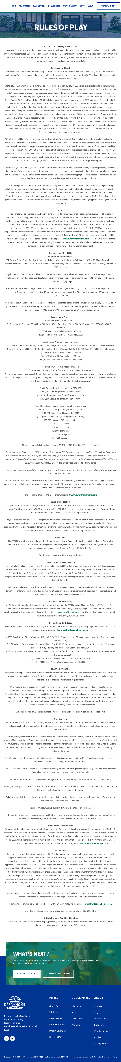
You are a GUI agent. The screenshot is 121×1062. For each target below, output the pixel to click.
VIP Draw (53, 1012)
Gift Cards (76, 1006)
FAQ (96, 1012)
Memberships (101, 1031)
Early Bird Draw (57, 1024)
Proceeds (99, 1006)
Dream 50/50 (55, 1037)
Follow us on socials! (58, 973)
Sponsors (99, 1025)
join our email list (27, 973)
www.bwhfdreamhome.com (76, 238)
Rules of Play (100, 1018)
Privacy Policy (101, 1043)
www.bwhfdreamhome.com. (83, 494)
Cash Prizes (77, 1018)
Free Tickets (78, 1012)
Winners (76, 1025)
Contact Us (99, 1037)
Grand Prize (24, 6)
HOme (13, 6)
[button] (39, 6)
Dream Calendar (57, 1031)
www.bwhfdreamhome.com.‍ (74, 630)
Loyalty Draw (55, 1018)
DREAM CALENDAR (70, 6)
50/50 (82, 6)
